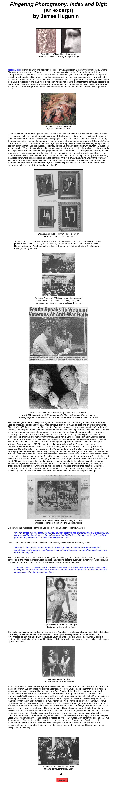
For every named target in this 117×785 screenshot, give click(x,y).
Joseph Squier (14, 70)
